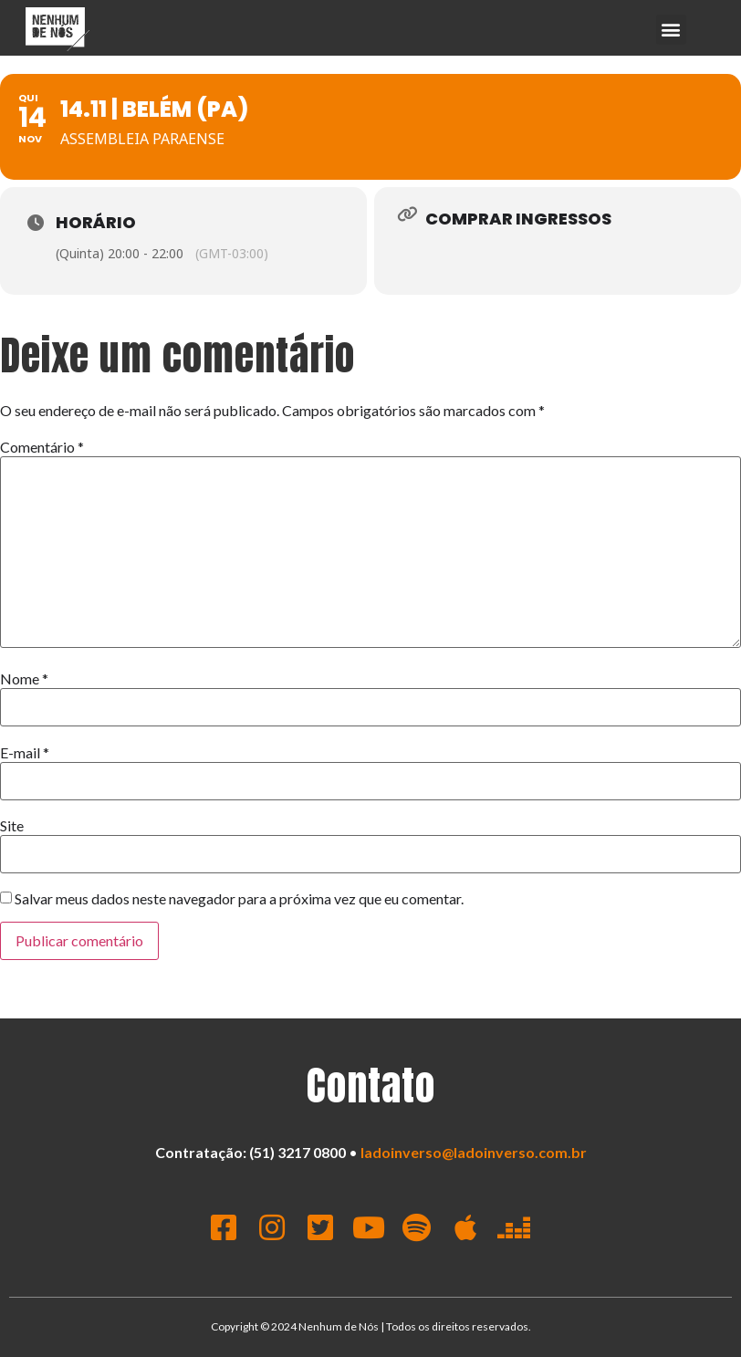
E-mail (24, 753)
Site (12, 826)
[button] (671, 30)
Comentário (42, 447)
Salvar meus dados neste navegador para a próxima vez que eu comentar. (239, 899)
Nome (24, 679)
